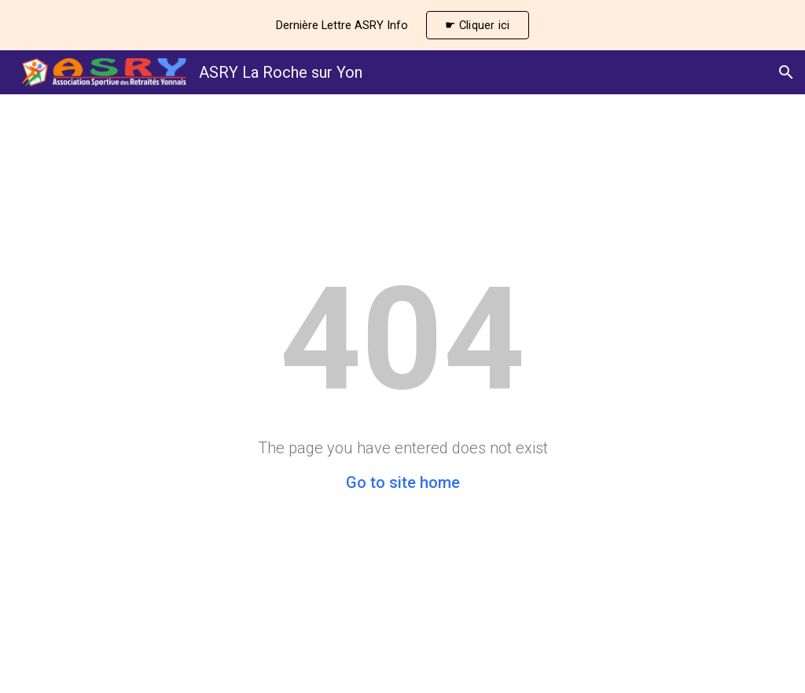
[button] (786, 72)
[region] (402, 25)
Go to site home (403, 482)
